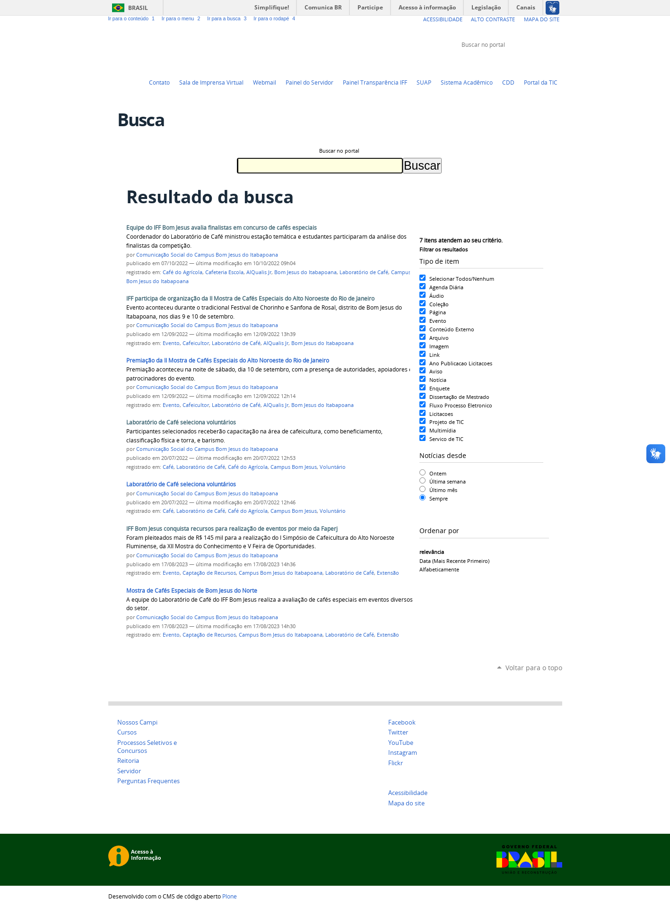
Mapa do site (406, 803)
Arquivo (439, 337)
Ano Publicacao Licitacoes (460, 363)
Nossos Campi (137, 722)
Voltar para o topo (533, 667)
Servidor (129, 771)
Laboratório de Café (363, 272)
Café (168, 467)
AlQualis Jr (258, 272)
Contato (159, 82)
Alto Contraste (493, 19)
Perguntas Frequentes (148, 781)
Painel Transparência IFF (375, 82)
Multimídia (442, 430)
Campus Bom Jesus (293, 467)
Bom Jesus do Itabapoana (305, 272)
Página (437, 312)
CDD (508, 82)
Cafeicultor (196, 343)
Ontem (437, 473)
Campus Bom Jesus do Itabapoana (280, 573)
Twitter (510, 62)
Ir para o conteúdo (133, 18)
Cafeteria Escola (224, 272)
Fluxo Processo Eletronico (460, 405)
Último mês (443, 489)
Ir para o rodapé (275, 18)
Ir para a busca (228, 18)
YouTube (522, 62)
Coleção (439, 304)
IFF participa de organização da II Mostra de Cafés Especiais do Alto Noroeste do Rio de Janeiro (250, 298)
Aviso (436, 371)
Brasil (138, 8)
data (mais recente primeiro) (454, 560)
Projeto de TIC (446, 421)
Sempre (438, 498)
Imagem (439, 346)
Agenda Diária (446, 287)
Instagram (557, 62)
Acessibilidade (442, 19)
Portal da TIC (540, 82)
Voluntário (333, 467)
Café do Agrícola (182, 272)
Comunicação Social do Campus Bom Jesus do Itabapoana (207, 254)
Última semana (447, 481)
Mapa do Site (541, 19)
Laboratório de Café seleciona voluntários (181, 422)
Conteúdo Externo (451, 329)
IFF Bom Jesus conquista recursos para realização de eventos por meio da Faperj (232, 529)
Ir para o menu (182, 18)
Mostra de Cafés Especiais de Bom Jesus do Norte (191, 591)
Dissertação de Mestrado (459, 396)
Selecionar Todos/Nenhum (461, 278)
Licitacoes (441, 413)
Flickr (545, 62)
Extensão (388, 573)
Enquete (439, 388)
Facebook (534, 62)
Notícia (437, 379)
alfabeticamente (439, 569)
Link (434, 354)
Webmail (264, 82)
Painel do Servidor (309, 82)
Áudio (436, 295)
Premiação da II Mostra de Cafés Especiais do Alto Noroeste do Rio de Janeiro (227, 360)
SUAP (424, 82)
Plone (229, 896)
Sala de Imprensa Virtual (211, 82)
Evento (437, 320)
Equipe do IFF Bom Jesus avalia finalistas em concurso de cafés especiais (221, 228)
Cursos (127, 732)
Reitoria (128, 761)
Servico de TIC (446, 438)
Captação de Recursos (209, 573)
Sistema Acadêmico (467, 82)
